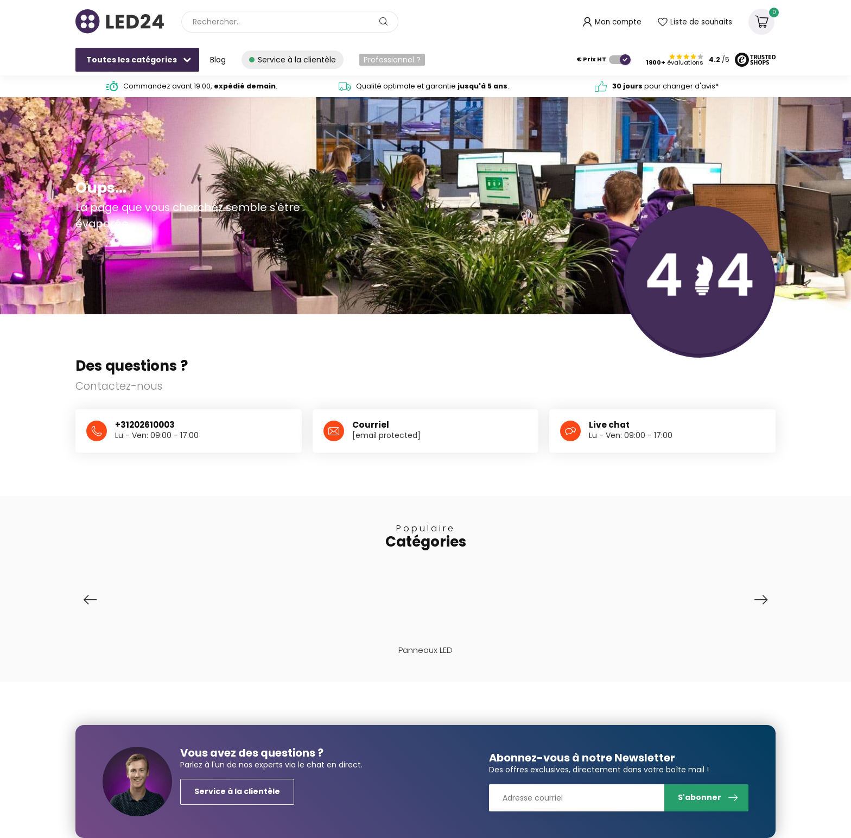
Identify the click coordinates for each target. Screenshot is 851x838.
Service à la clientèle (237, 791)
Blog (218, 59)
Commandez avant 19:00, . (200, 86)
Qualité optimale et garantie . (432, 86)
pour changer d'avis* (665, 86)
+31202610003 (145, 424)
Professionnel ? (392, 59)
